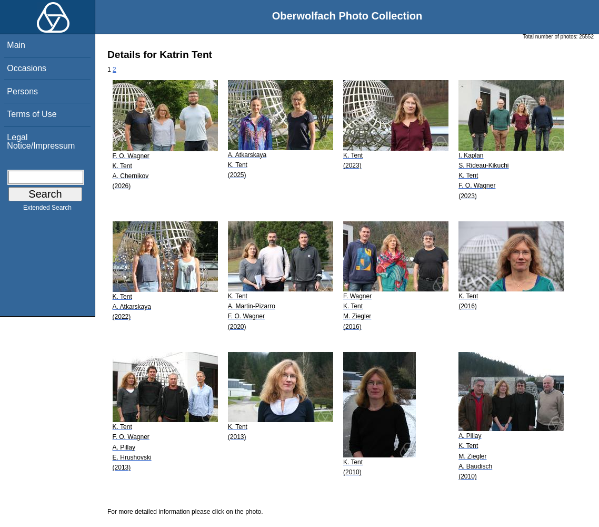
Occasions (26, 68)
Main (16, 45)
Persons (22, 91)
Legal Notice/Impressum (41, 141)
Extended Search (47, 210)
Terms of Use (31, 114)
